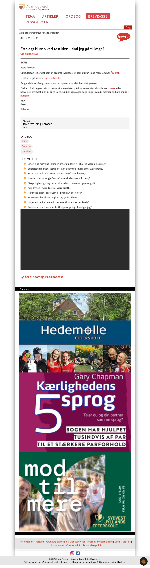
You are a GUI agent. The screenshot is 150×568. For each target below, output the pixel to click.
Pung (25, 140)
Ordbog (73, 16)
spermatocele (52, 77)
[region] (75, 239)
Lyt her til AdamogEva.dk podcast (42, 277)
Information (26, 541)
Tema (30, 16)
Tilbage (25, 109)
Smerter (26, 146)
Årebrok (114, 72)
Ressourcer (37, 22)
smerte (112, 88)
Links (117, 541)
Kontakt (40, 541)
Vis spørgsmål (30, 54)
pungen (25, 95)
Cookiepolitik (73, 545)
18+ (37, 38)
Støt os (127, 541)
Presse (91, 541)
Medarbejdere (105, 541)
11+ (21, 38)
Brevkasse (97, 16)
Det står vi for (77, 541)
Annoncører (57, 545)
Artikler (50, 16)
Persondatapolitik (92, 545)
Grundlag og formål (56, 541)
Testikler (26, 151)
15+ (29, 38)
